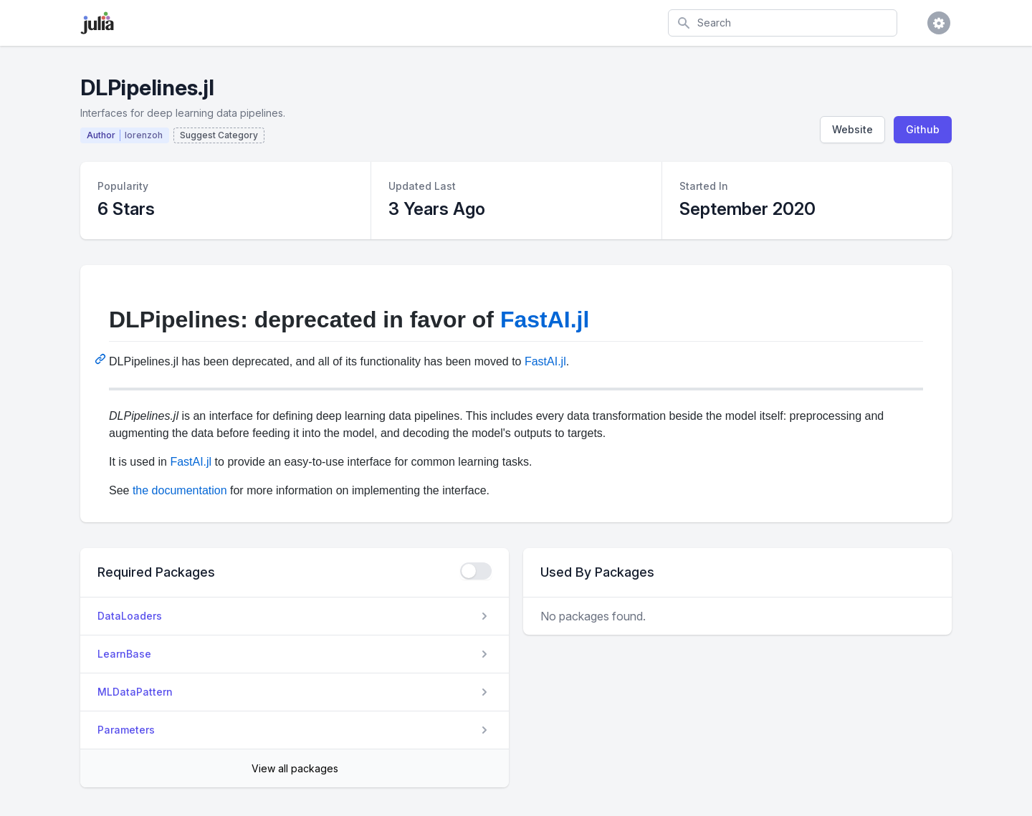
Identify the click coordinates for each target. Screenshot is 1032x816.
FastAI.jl (544, 319)
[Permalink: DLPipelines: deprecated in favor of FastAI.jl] (102, 359)
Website (852, 129)
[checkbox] (476, 571)
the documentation (180, 490)
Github (923, 129)
